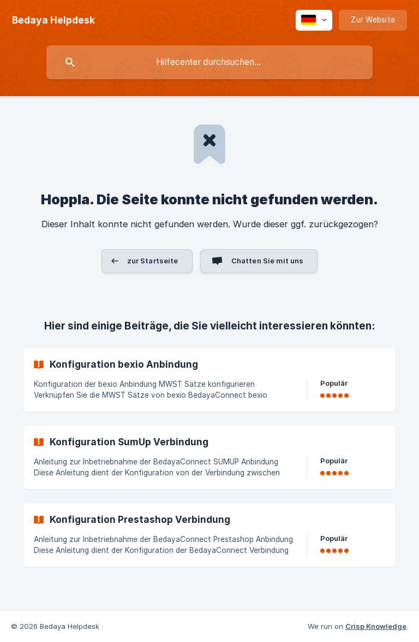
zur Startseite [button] (152, 260)
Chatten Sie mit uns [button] (267, 260)
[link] (209, 379)
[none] (53, 20)
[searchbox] (209, 62)
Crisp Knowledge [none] (375, 626)
